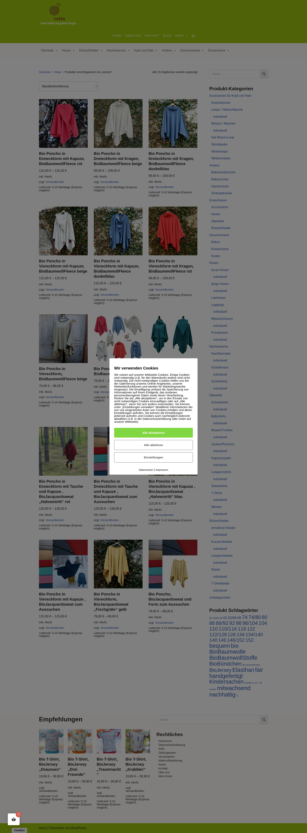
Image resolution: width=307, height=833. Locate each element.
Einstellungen (153, 457)
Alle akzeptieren (153, 432)
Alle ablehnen (153, 444)
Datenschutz (146, 469)
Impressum (162, 469)
